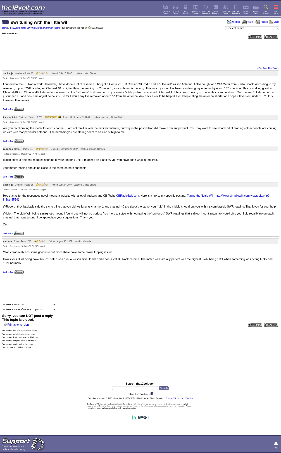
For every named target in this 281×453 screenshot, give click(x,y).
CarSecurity (186, 12)
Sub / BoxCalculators (236, 12)
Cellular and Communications (46, 28)
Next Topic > (273, 68)
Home (5, 28)
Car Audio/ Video (175, 12)
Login (274, 22)
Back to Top (8, 109)
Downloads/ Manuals (196, 12)
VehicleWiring (246, 12)
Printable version (18, 324)
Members (233, 22)
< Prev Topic (262, 68)
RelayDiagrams (215, 12)
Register (262, 22)
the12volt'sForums (166, 12)
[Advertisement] (140, 52)
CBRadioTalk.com (127, 195)
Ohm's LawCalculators (206, 12)
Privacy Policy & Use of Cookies (179, 398)
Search (247, 22)
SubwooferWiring (226, 12)
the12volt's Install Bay (20, 28)
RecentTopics (256, 12)
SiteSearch (266, 12)
